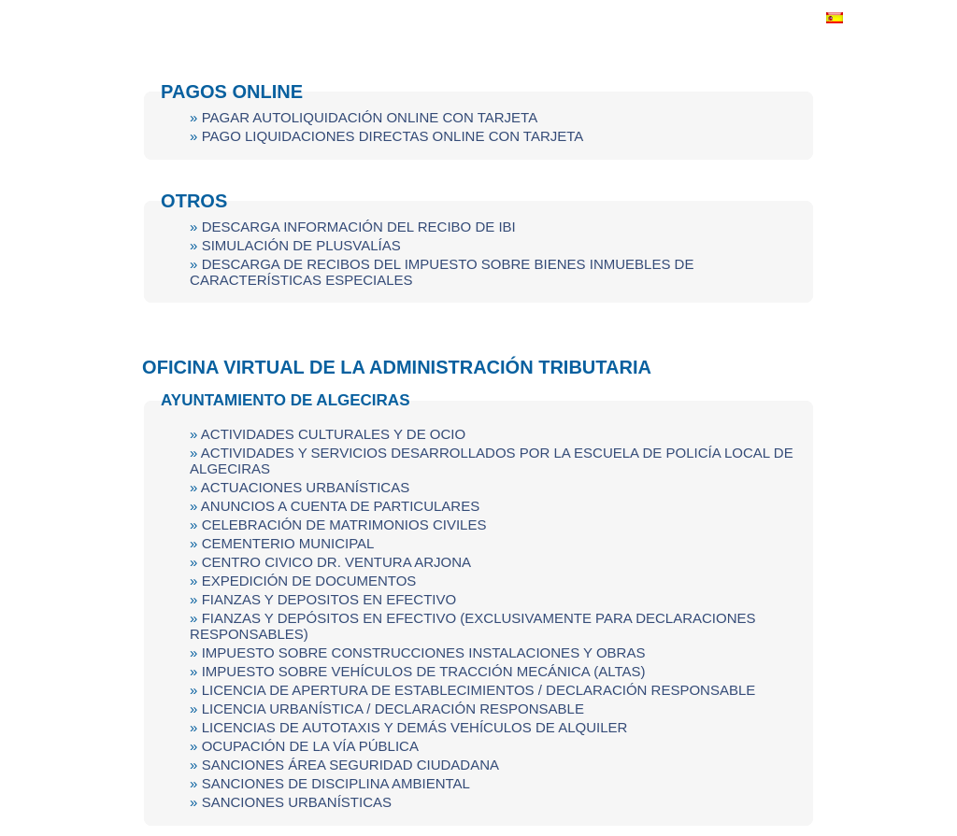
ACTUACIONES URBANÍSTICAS (305, 487)
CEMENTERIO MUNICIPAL (288, 543)
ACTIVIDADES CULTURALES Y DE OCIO (333, 434)
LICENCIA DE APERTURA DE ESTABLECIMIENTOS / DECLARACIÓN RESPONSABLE (479, 690)
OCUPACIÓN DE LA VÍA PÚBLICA (310, 746)
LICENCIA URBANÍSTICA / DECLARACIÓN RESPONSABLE (393, 708)
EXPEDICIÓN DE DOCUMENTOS (309, 580)
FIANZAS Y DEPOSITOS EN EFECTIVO (329, 599)
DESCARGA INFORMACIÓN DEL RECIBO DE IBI (359, 226)
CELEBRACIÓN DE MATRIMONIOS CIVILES (344, 524)
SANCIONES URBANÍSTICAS (297, 802)
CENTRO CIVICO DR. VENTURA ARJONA (336, 562)
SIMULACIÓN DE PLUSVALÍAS (301, 245)
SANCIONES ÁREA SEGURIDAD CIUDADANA (350, 764)
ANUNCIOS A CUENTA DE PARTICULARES (340, 506)
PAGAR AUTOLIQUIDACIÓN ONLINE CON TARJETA (370, 117)
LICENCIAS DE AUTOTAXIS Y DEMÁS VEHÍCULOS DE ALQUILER (415, 727)
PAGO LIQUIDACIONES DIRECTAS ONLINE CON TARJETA (393, 136)
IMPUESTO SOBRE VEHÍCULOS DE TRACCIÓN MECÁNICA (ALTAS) (424, 671)
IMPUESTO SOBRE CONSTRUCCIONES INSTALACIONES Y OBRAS (424, 652)
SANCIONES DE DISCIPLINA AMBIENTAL (336, 783)
